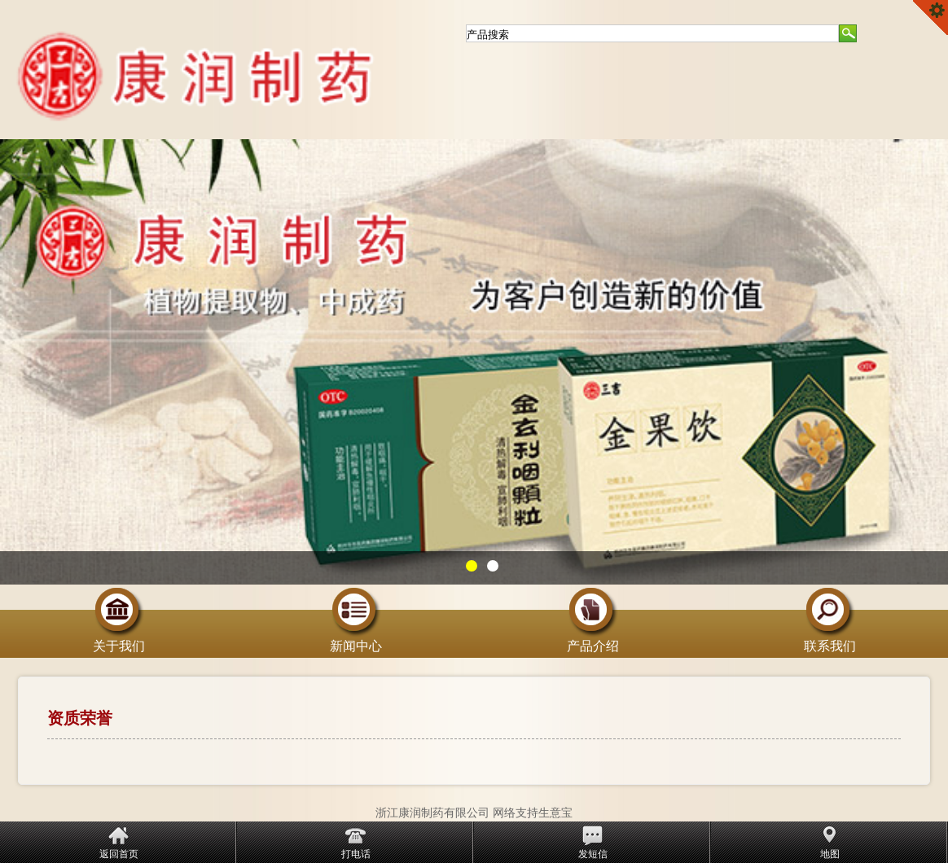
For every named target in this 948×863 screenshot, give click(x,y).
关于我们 (119, 639)
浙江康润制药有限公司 (432, 812)
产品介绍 (593, 639)
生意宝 (555, 812)
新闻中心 (356, 639)
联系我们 (830, 639)
